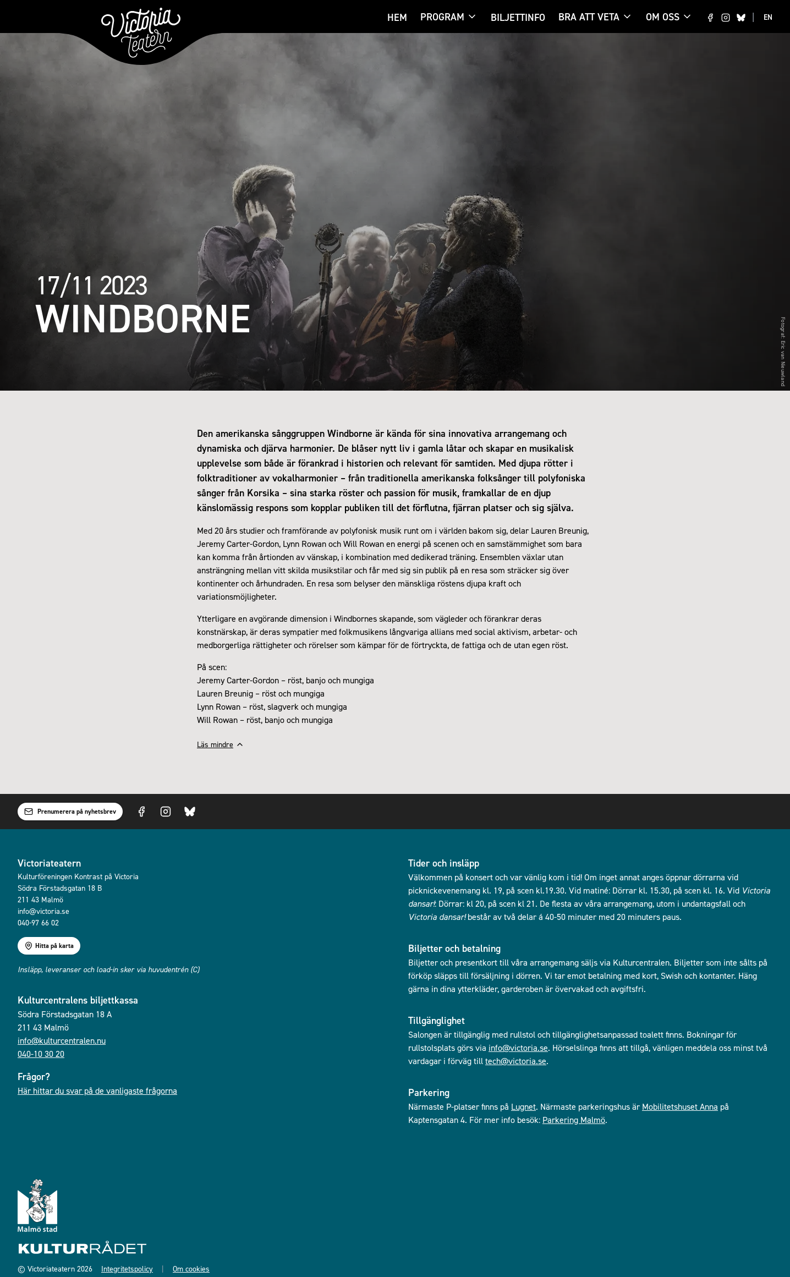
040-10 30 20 (41, 1053)
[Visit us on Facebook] (710, 17)
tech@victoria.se (515, 1060)
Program (442, 17)
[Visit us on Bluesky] (741, 17)
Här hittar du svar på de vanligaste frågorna (97, 1090)
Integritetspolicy (127, 1268)
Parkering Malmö (573, 1119)
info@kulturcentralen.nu (62, 1040)
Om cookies (191, 1268)
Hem (397, 17)
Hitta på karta (49, 945)
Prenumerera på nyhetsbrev (70, 811)
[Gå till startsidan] (140, 33)
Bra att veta (588, 17)
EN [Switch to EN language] (768, 17)
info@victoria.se (518, 1047)
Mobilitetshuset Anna (680, 1106)
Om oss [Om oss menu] (669, 16)
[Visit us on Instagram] (725, 17)
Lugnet (523, 1106)
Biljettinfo (518, 17)
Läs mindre (220, 744)
